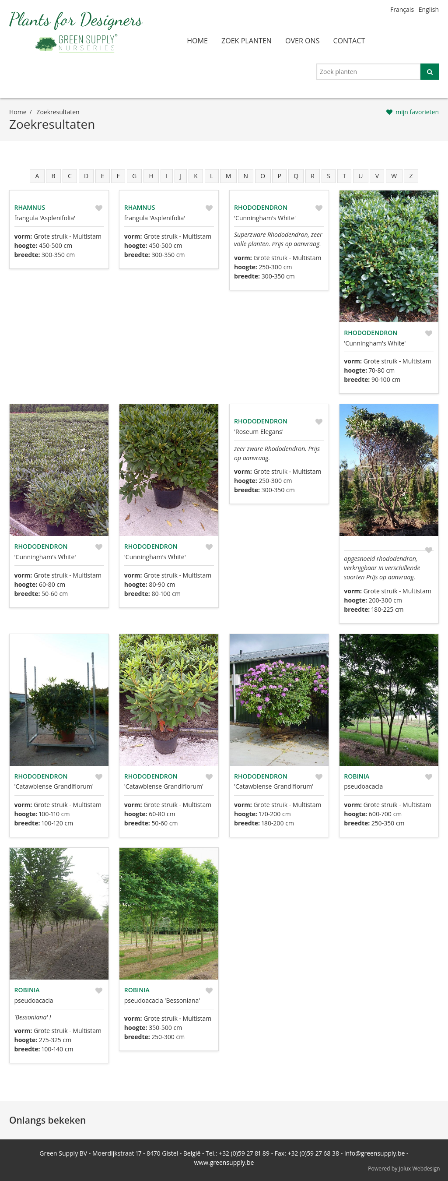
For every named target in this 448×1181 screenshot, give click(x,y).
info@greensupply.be (374, 1153)
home (197, 41)
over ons (302, 41)
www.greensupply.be (224, 1162)
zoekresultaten (57, 112)
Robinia (356, 776)
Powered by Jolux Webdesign (404, 1168)
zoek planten (246, 41)
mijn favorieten (417, 112)
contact (349, 41)
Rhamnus (30, 207)
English (429, 9)
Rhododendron (260, 207)
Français (402, 9)
